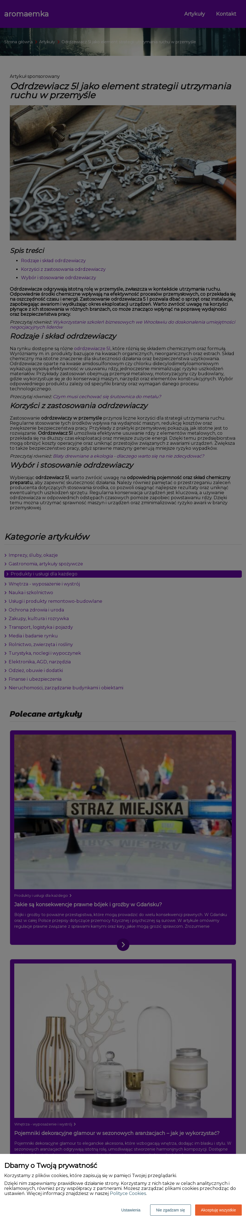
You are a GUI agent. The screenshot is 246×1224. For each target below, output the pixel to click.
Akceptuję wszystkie (218, 1210)
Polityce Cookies (128, 1193)
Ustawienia (130, 1210)
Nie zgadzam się (170, 1210)
